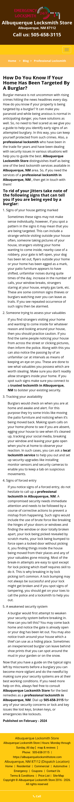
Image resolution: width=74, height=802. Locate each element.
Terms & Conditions (22, 775)
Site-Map (58, 775)
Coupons (37, 771)
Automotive (60, 766)
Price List (44, 775)
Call (37, 796)
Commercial (41, 766)
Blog (26, 61)
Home (12, 61)
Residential (23, 766)
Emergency (20, 771)
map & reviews (46, 747)
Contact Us (53, 771)
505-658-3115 (46, 34)
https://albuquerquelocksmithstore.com (37, 757)
